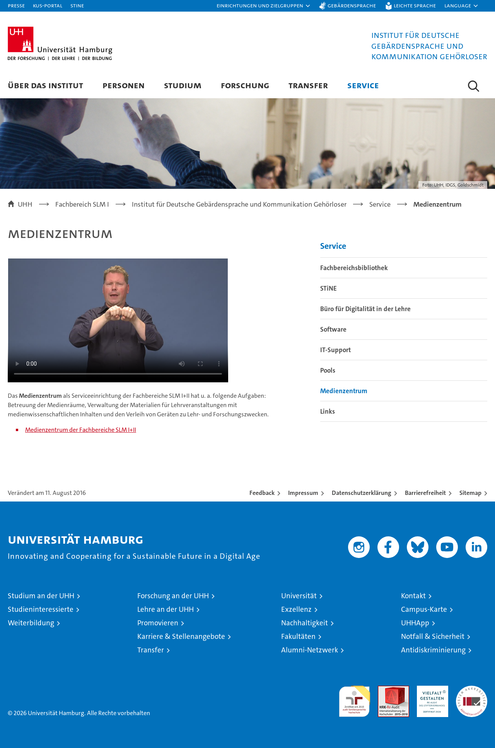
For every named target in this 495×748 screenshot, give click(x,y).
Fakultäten (298, 636)
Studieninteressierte (40, 609)
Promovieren (157, 623)
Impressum (303, 493)
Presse (16, 5)
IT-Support (335, 350)
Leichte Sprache (415, 5)
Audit (385, 690)
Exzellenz (296, 609)
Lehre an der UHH (165, 609)
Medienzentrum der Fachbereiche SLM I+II (80, 430)
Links (327, 411)
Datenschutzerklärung (361, 493)
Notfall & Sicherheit (432, 636)
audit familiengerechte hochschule (354, 698)
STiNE (328, 288)
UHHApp (415, 623)
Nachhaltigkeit (304, 623)
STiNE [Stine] (77, 5)
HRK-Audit (430, 690)
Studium (182, 85)
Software (333, 329)
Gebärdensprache (352, 5)
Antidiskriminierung (433, 650)
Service (363, 85)
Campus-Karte (424, 609)
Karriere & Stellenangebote (181, 636)
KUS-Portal (47, 5)
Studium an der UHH (41, 596)
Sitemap (470, 493)
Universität (299, 596)
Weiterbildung (31, 623)
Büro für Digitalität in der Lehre (365, 309)
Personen (123, 85)
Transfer (308, 85)
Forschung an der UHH (173, 596)
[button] (264, 6)
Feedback (262, 493)
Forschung (245, 85)
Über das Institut (45, 85)
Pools (327, 370)
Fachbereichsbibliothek (354, 268)
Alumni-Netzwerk (309, 650)
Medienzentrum (343, 391)
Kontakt (413, 596)
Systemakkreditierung (471, 690)
